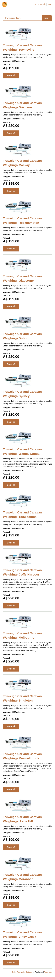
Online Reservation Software (22, 972)
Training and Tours (13, 18)
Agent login (48, 972)
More (47, 18)
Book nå (11, 75)
